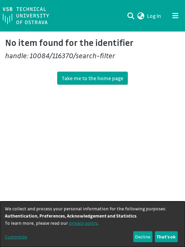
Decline (142, 236)
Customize (16, 236)
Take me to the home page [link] (92, 78)
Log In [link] (154, 15)
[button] (140, 16)
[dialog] (92, 224)
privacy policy (83, 223)
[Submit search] (130, 16)
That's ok (166, 236)
